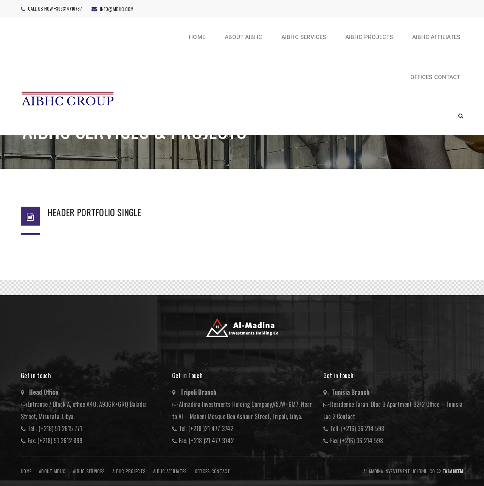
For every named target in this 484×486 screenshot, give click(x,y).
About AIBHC (52, 471)
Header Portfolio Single (94, 212)
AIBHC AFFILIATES (170, 471)
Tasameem (452, 471)
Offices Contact (212, 471)
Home (26, 471)
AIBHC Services (89, 471)
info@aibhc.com (116, 9)
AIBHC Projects (129, 471)
